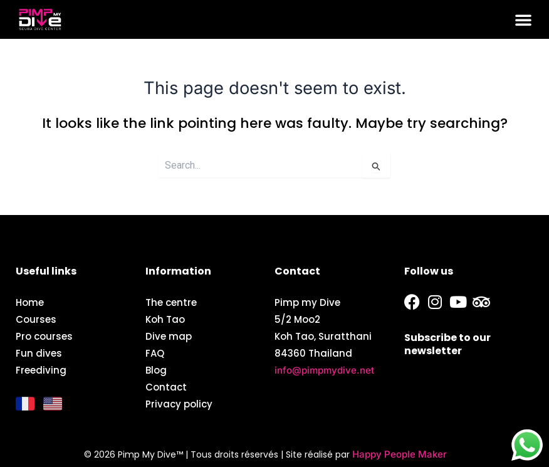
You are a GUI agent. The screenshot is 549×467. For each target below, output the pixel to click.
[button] (523, 19)
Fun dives (39, 353)
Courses (36, 319)
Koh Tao (165, 319)
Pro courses (44, 336)
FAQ (154, 353)
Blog (156, 370)
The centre (171, 302)
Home (30, 302)
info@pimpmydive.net (324, 370)
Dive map (168, 336)
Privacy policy (178, 404)
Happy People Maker (399, 454)
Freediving (41, 370)
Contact (166, 387)
